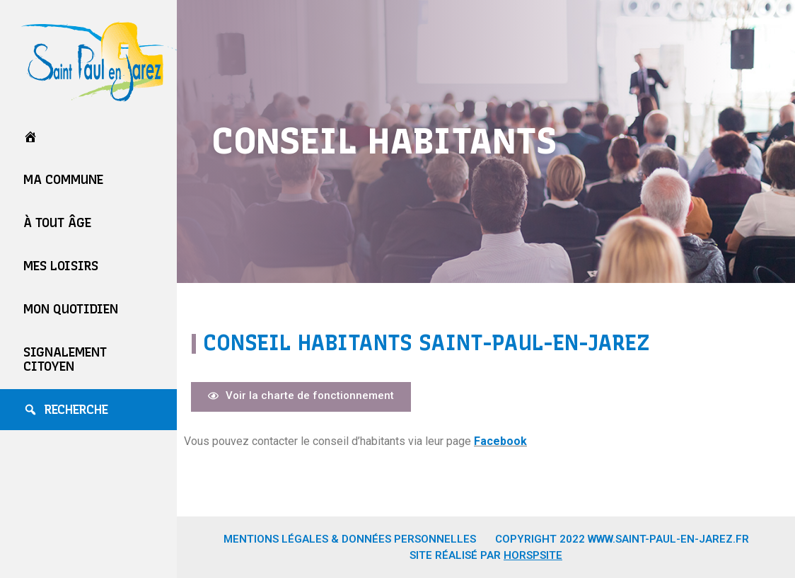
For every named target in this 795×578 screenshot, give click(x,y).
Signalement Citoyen (65, 359)
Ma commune (63, 179)
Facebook (500, 441)
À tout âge (57, 223)
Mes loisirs (60, 266)
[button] (301, 397)
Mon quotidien (70, 309)
